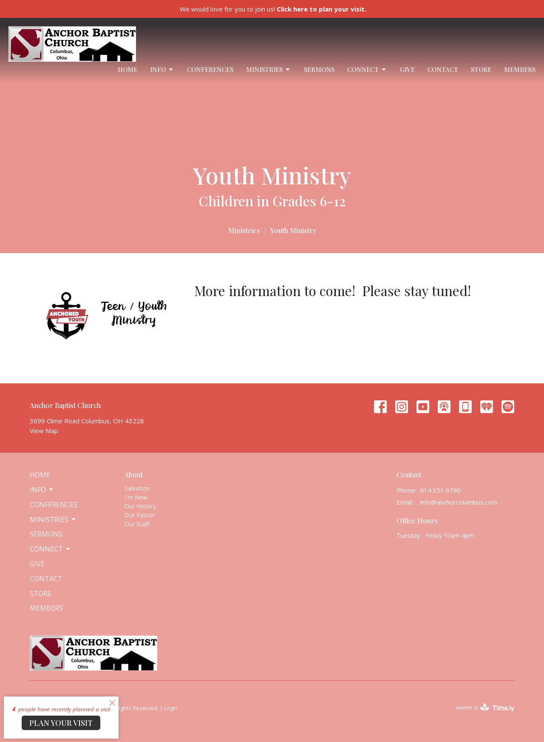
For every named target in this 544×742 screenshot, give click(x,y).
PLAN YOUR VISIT (61, 723)
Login (171, 708)
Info (162, 69)
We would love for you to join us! (273, 9)
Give (407, 69)
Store (481, 69)
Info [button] (42, 489)
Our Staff (137, 524)
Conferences (210, 69)
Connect (367, 69)
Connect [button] (50, 549)
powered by (485, 708)
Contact (443, 69)
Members (520, 69)
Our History (140, 506)
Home (127, 69)
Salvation (137, 488)
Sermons (319, 69)
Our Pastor (140, 515)
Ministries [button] (53, 519)
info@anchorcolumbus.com (458, 502)
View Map (44, 430)
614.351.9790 (440, 490)
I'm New (136, 497)
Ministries (268, 69)
